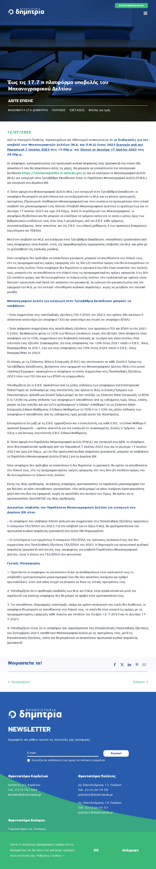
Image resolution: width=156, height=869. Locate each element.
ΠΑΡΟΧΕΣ (59, 110)
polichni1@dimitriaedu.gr (95, 812)
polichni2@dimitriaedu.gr (95, 795)
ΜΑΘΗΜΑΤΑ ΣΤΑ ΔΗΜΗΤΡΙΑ (28, 110)
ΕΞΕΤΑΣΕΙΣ (77, 110)
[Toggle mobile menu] (146, 13)
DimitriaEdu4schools (131, 5)
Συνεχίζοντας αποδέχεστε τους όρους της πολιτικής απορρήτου (66, 760)
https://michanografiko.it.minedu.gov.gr (54, 173)
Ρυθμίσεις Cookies (51, 855)
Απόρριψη (130, 850)
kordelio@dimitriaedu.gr (24, 795)
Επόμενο (139, 682)
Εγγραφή (116, 753)
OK (96, 850)
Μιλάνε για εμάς (99, 110)
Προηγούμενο (20, 682)
